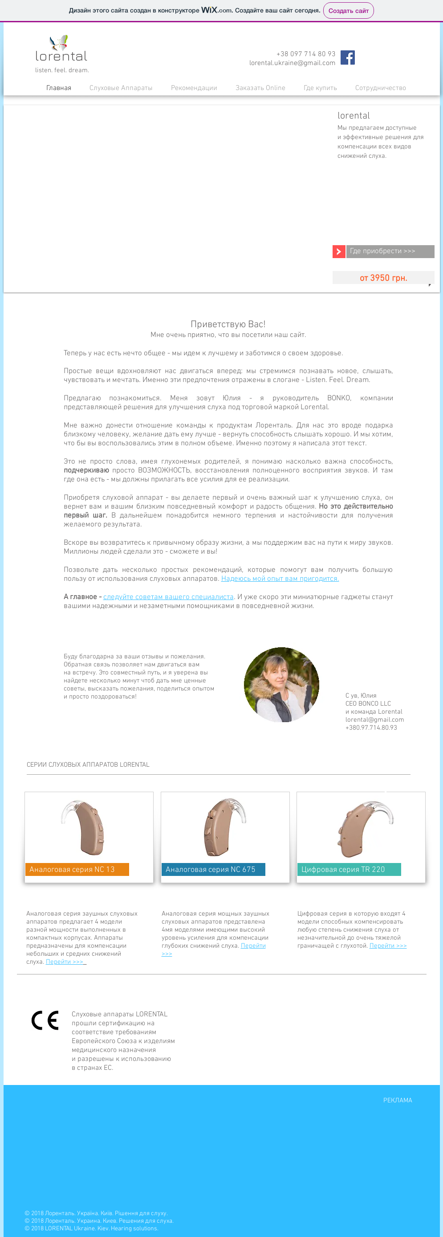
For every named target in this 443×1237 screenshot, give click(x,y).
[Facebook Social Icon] (348, 57)
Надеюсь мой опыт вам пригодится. (280, 579)
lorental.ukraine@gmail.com (292, 63)
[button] (121, 88)
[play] (431, 284)
